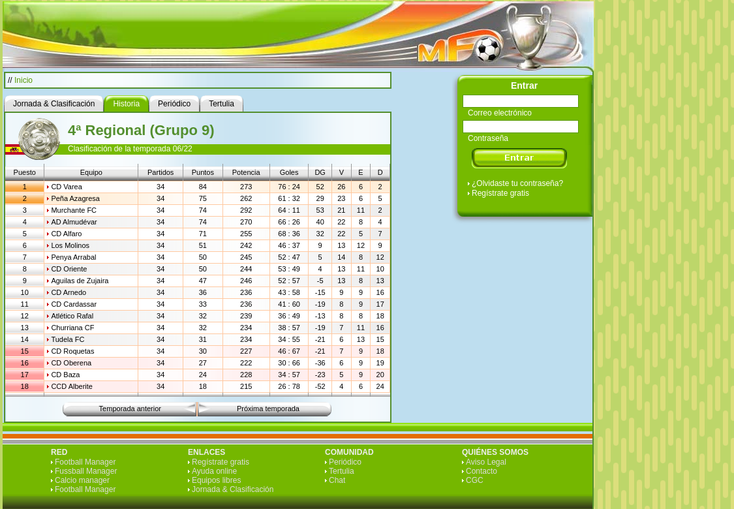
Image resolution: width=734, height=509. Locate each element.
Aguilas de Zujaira (79, 281)
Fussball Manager (86, 471)
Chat (337, 480)
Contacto (481, 471)
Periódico (345, 462)
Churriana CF (72, 328)
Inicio (23, 80)
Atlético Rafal (72, 316)
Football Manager (85, 462)
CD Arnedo (68, 292)
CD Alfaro (66, 234)
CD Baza (65, 374)
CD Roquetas (72, 351)
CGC (474, 480)
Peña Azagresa (75, 198)
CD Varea (66, 187)
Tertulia (341, 471)
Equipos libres (216, 480)
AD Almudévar (74, 222)
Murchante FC (74, 210)
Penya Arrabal (73, 257)
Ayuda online (214, 471)
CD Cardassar (74, 304)
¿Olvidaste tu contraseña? (517, 183)
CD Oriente (69, 269)
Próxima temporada (268, 408)
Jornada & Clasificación (232, 489)
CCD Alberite (72, 386)
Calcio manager (82, 480)
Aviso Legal (486, 462)
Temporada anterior (130, 408)
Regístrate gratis (500, 193)
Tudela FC (67, 339)
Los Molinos (70, 245)
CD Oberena (71, 363)
